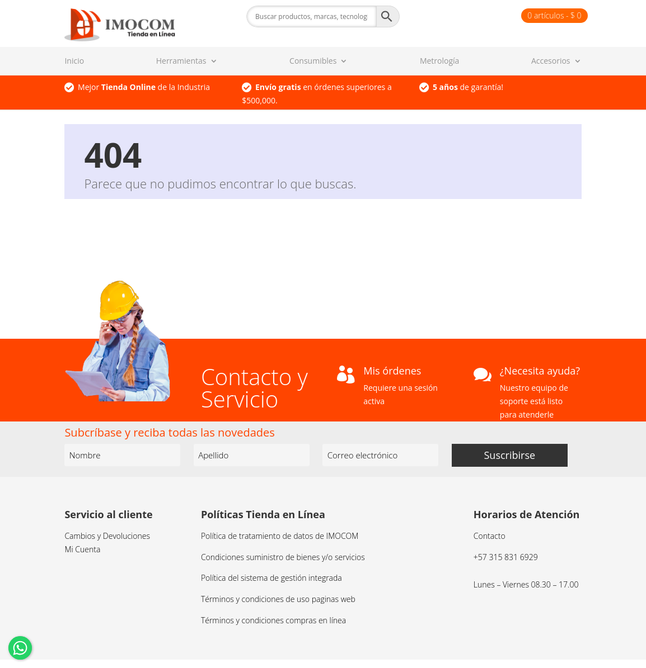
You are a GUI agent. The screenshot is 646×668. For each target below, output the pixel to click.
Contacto (489, 535)
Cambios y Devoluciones (107, 535)
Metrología (439, 61)
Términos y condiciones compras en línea (273, 620)
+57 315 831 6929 (506, 557)
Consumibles (312, 61)
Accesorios (550, 61)
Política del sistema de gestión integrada (271, 577)
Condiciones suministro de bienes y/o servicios (283, 557)
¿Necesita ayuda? (540, 370)
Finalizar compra (486, 15)
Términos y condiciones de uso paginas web (278, 599)
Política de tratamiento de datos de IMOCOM (280, 535)
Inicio (74, 61)
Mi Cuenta (82, 549)
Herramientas (181, 61)
